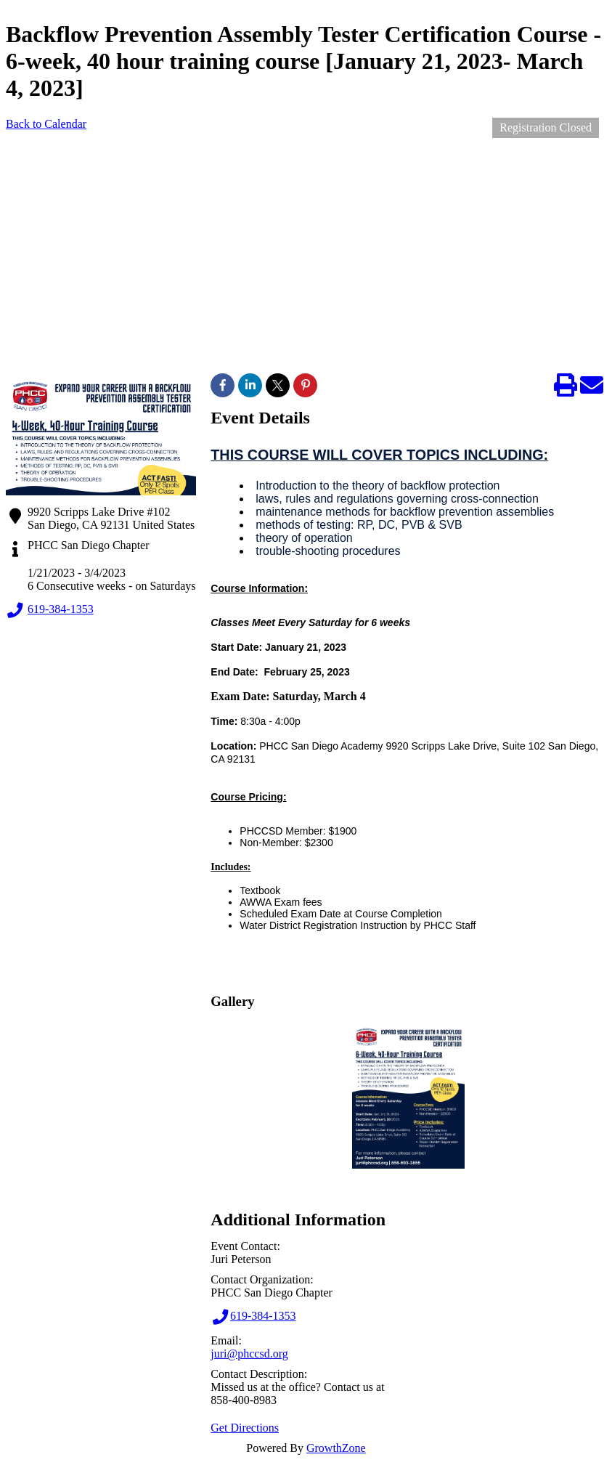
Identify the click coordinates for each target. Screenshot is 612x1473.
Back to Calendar (46, 124)
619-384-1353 (50, 610)
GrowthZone (336, 1448)
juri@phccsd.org (249, 1353)
